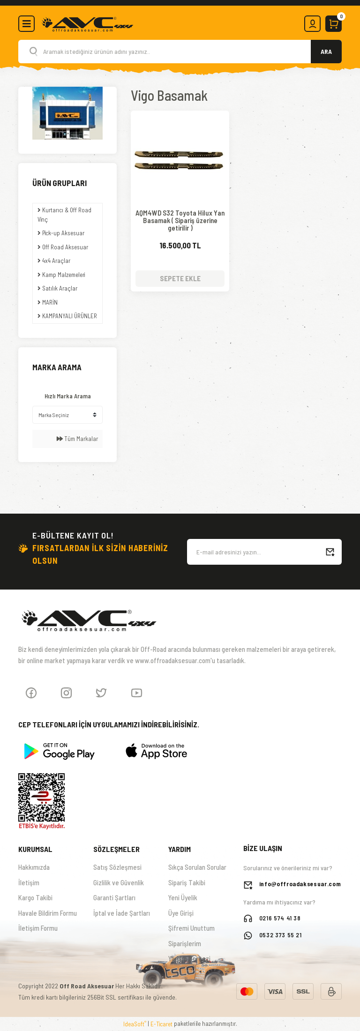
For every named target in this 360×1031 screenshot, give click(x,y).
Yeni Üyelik (182, 897)
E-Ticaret (161, 1024)
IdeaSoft (134, 1024)
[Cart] (333, 23)
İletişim (28, 882)
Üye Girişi (181, 913)
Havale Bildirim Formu (47, 913)
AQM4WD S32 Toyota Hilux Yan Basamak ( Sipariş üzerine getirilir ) (180, 220)
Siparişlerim (184, 943)
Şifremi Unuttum (191, 928)
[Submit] (330, 552)
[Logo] (87, 23)
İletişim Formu (38, 928)
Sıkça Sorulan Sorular (197, 867)
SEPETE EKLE (180, 278)
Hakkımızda (34, 867)
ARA (326, 51)
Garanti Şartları (114, 897)
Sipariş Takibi (186, 882)
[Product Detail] (180, 120)
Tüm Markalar (77, 438)
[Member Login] (312, 23)
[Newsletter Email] (264, 552)
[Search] (180, 51)
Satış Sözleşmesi (117, 867)
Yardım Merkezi (189, 958)
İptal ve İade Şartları (121, 913)
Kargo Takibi (35, 897)
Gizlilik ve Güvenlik (118, 882)
